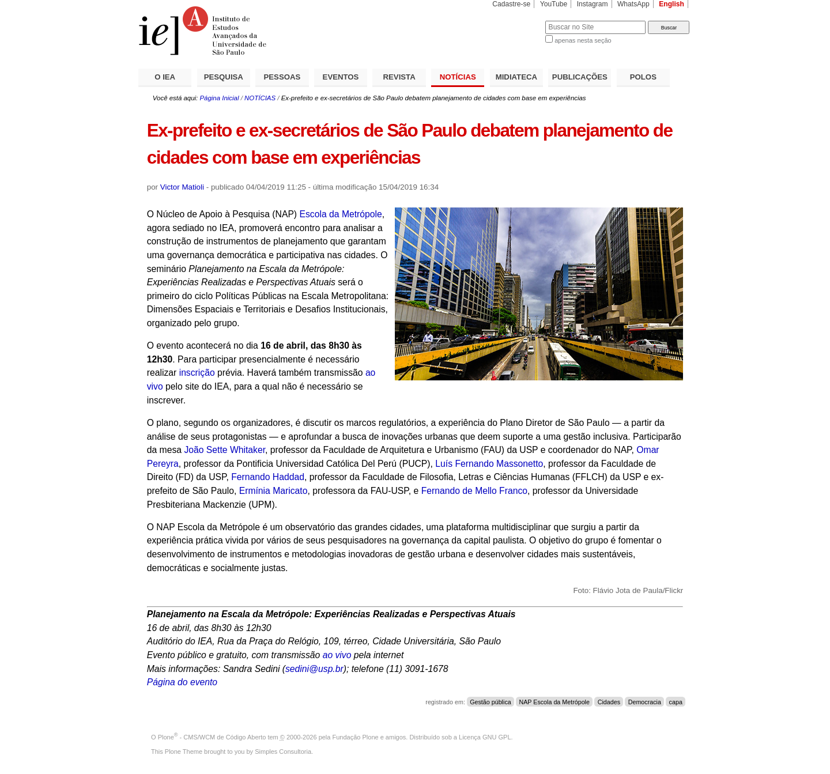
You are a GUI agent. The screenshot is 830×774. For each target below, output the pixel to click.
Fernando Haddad (267, 477)
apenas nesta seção (582, 40)
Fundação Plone (356, 737)
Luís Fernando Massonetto (489, 464)
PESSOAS (282, 77)
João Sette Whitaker (224, 450)
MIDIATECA (516, 77)
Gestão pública (490, 702)
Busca (517, 20)
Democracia (644, 702)
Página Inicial (219, 98)
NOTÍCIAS (458, 77)
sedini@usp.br (314, 669)
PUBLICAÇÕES (580, 77)
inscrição (197, 372)
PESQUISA (223, 77)
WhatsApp (633, 4)
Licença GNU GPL (485, 737)
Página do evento (182, 682)
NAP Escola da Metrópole (554, 702)
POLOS (643, 77)
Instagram (592, 4)
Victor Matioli (182, 187)
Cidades (609, 702)
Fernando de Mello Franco (474, 491)
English (671, 4)
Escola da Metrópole (340, 214)
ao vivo (337, 655)
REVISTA (399, 77)
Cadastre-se (511, 4)
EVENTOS (341, 77)
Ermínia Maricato (273, 491)
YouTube (554, 4)
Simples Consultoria (283, 751)
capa (675, 702)
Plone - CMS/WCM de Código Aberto (212, 737)
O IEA (164, 77)
